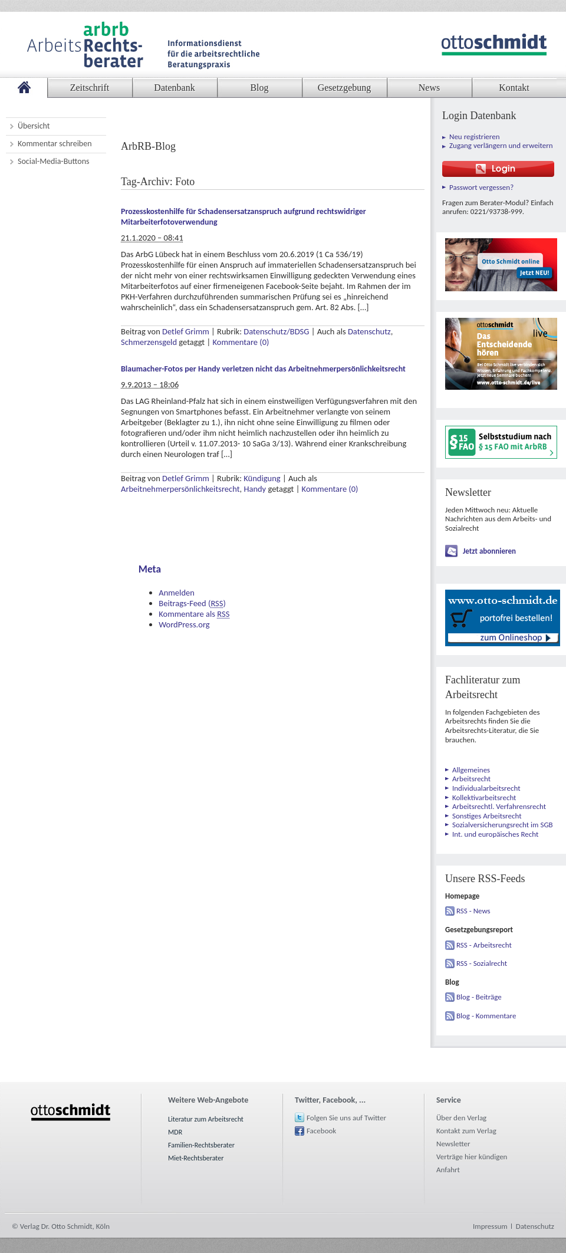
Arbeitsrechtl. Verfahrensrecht (499, 806)
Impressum (490, 1226)
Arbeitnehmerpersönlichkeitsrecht (180, 489)
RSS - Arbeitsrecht (484, 944)
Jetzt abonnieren (489, 551)
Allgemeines (471, 769)
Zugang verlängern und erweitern (501, 145)
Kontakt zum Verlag (466, 1130)
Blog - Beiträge (479, 996)
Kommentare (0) (240, 342)
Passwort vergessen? (481, 187)
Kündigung (261, 478)
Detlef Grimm (185, 331)
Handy (254, 489)
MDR (175, 1132)
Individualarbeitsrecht (486, 788)
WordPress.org (184, 624)
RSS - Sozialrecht (481, 963)
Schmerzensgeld (149, 342)
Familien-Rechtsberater (201, 1145)
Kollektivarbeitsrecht (484, 797)
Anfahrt (448, 1169)
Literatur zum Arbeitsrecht (205, 1119)
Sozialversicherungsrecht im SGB (502, 824)
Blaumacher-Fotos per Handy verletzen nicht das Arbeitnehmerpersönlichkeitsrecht (263, 369)
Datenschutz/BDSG (276, 331)
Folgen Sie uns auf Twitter (346, 1117)
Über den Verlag (461, 1117)
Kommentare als (194, 614)
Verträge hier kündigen (471, 1156)
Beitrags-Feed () (192, 603)
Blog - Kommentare (486, 1015)
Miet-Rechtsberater (195, 1158)
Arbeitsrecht (471, 778)
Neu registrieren (474, 136)
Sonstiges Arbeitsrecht (487, 815)
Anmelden (177, 592)
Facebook (321, 1130)
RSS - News (473, 910)
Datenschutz (369, 331)
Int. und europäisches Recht (495, 834)
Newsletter (453, 1143)
